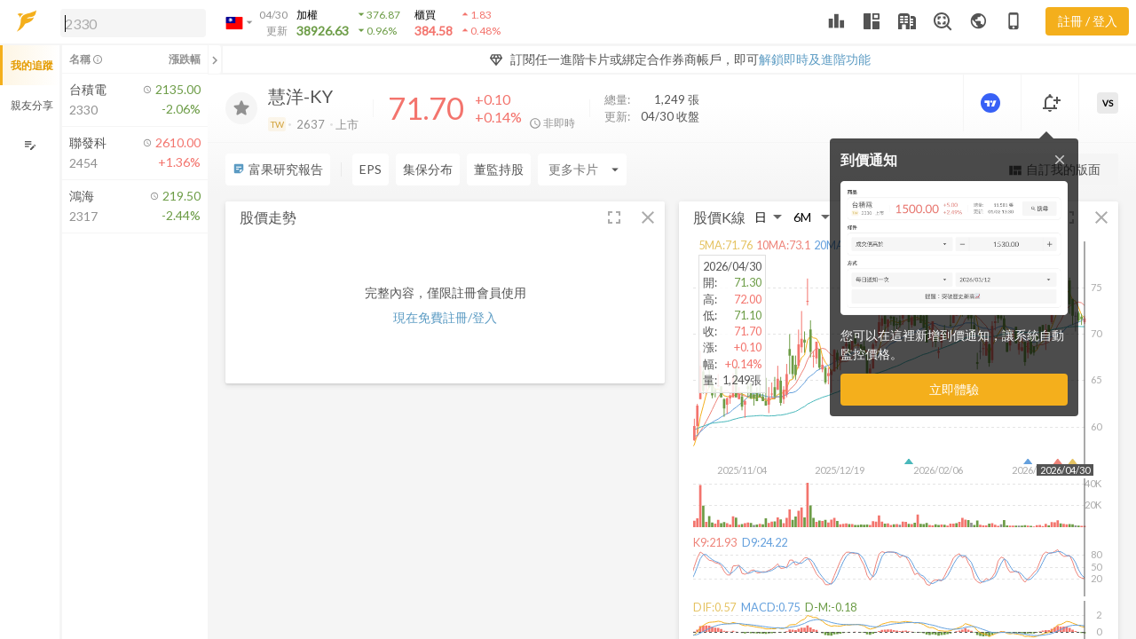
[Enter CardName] (396, 169)
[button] (129, 22)
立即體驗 (954, 389)
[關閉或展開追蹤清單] (215, 59)
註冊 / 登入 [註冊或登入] (1087, 20)
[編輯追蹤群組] (29, 145)
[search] (133, 23)
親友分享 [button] (32, 105)
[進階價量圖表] (992, 103)
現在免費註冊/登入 (445, 317)
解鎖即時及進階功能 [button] (815, 59)
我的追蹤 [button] (32, 65)
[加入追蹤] (241, 108)
